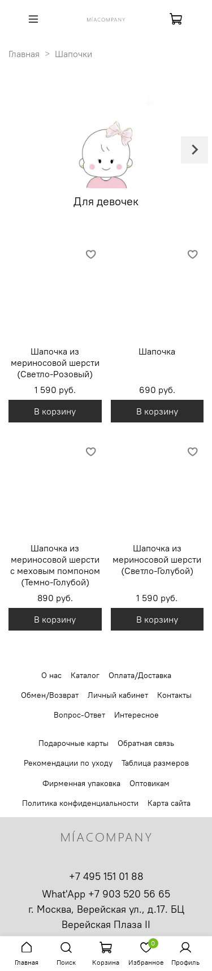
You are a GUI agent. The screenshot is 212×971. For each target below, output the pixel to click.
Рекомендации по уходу (68, 763)
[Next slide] (194, 149)
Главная (24, 53)
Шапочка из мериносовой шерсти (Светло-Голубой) (157, 559)
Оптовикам (149, 783)
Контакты (174, 695)
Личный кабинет (118, 695)
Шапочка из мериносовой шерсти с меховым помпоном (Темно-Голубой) (55, 565)
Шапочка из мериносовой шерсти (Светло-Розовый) (55, 362)
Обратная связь (146, 743)
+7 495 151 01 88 (106, 876)
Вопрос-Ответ (79, 715)
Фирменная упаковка (81, 783)
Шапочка (157, 351)
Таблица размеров (155, 763)
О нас (51, 675)
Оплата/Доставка (140, 675)
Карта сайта (169, 803)
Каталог (85, 675)
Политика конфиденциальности (80, 803)
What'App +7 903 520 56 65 (106, 893)
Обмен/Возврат (50, 695)
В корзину (55, 411)
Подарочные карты (73, 743)
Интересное (136, 715)
